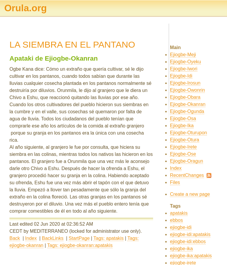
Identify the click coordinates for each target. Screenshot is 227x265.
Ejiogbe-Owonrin (187, 90)
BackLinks (53, 238)
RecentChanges (187, 175)
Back (14, 238)
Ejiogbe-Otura (184, 139)
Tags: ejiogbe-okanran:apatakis (80, 245)
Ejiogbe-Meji (183, 54)
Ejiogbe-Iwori (183, 68)
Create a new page (190, 194)
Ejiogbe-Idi (181, 75)
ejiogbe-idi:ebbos (188, 241)
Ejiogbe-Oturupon (188, 132)
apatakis (179, 213)
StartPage (79, 238)
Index (31, 238)
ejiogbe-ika (181, 248)
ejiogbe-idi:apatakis (190, 234)
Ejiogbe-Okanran (187, 104)
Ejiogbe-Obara (185, 97)
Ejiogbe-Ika (182, 125)
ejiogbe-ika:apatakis (191, 255)
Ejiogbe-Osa (183, 118)
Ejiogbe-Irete (183, 146)
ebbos (176, 220)
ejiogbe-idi (181, 227)
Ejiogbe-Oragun (186, 161)
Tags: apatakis (108, 238)
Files (175, 182)
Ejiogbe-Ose (183, 153)
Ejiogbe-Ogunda (187, 111)
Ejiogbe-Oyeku (185, 61)
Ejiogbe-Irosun (185, 82)
